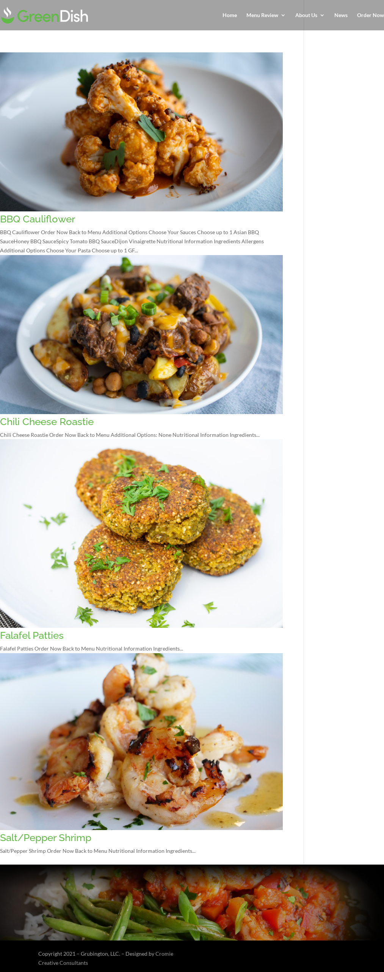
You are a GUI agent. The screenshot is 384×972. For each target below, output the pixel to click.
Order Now (370, 15)
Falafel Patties (32, 635)
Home (230, 15)
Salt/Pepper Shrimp (45, 837)
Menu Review (262, 15)
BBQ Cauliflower (37, 219)
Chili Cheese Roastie (47, 421)
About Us (306, 15)
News (341, 15)
